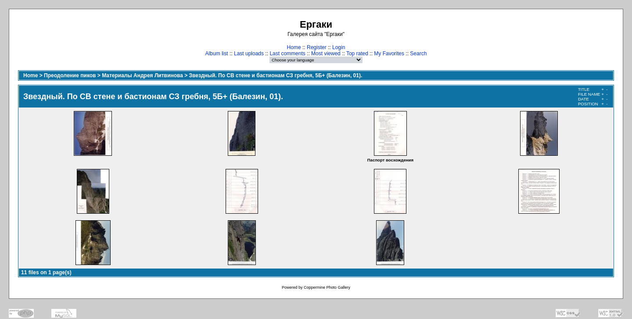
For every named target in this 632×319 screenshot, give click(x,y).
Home (294, 47)
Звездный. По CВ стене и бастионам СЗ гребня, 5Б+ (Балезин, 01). (276, 75)
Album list (216, 53)
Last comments (287, 53)
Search (418, 53)
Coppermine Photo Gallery (327, 287)
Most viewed (326, 53)
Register (317, 47)
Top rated (357, 53)
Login (338, 47)
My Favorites (389, 53)
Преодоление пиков (70, 75)
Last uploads (249, 53)
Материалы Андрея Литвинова (142, 75)
